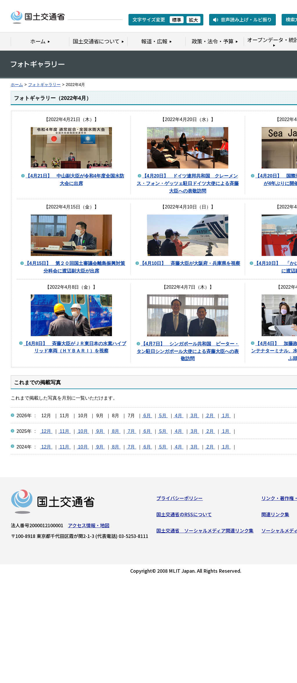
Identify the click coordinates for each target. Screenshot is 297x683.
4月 (179, 415)
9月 (100, 431)
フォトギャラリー (44, 85)
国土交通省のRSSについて (184, 515)
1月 (226, 415)
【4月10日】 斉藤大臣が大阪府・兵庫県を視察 (190, 263)
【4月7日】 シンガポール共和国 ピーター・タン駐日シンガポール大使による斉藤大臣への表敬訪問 (188, 351)
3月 (194, 415)
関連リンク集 (275, 515)
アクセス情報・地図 (88, 526)
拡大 (193, 19)
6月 (147, 415)
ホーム (17, 85)
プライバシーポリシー (179, 499)
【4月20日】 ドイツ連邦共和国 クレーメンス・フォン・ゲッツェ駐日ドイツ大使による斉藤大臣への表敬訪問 (188, 183)
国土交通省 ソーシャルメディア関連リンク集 (204, 531)
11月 (64, 431)
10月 (83, 431)
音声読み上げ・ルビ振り (246, 19)
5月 (163, 415)
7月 (131, 431)
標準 (176, 19)
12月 (46, 431)
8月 (116, 431)
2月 (210, 415)
